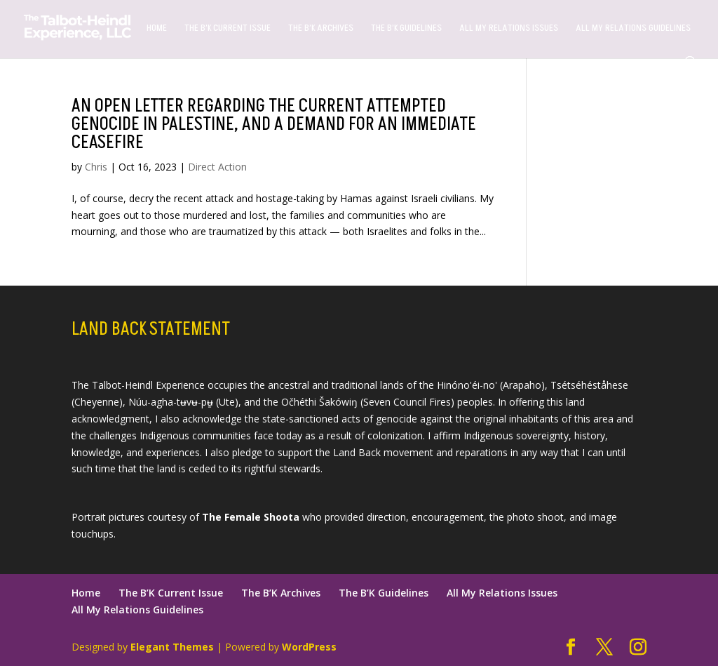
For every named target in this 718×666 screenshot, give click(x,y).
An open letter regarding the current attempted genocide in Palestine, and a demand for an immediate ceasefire (274, 124)
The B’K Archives (320, 28)
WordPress (309, 646)
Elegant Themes (172, 646)
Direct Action (217, 166)
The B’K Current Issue (227, 28)
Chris (96, 166)
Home (157, 28)
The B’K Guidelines (406, 28)
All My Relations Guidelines (633, 28)
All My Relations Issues (508, 28)
